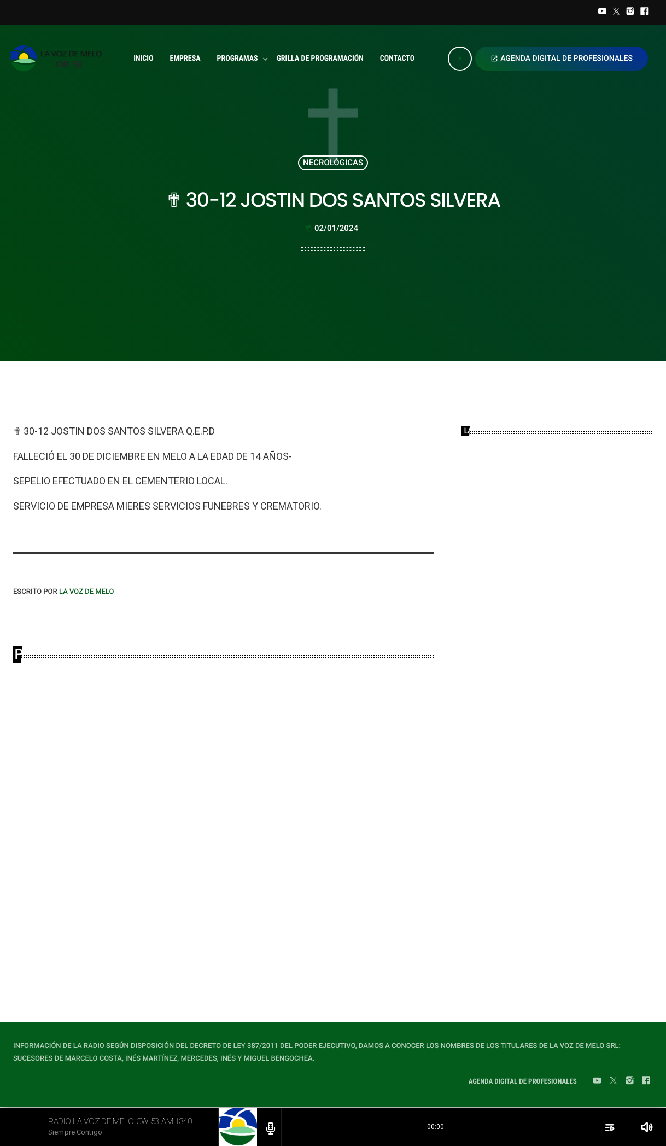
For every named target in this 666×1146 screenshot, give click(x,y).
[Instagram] (630, 12)
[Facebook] (644, 12)
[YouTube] (602, 12)
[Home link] (59, 58)
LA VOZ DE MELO (86, 592)
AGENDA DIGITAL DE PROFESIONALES (561, 58)
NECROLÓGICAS (333, 162)
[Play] (460, 59)
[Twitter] (616, 12)
